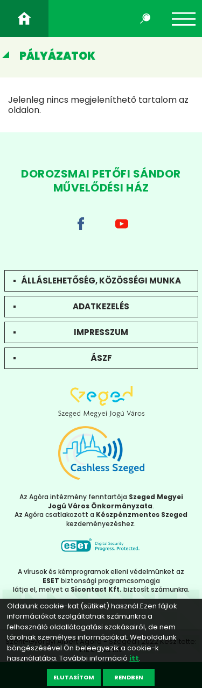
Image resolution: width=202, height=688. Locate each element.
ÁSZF (101, 358)
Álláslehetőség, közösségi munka (101, 280)
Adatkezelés (101, 306)
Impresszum (101, 332)
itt (134, 658)
